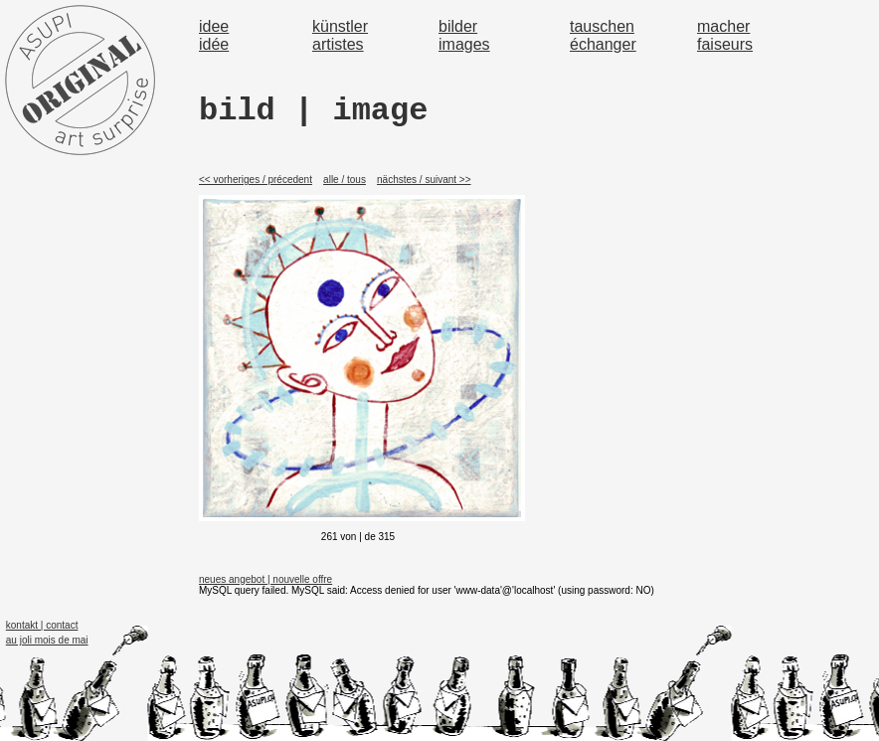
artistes (338, 44)
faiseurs (725, 44)
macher (723, 26)
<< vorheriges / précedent (255, 179)
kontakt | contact (42, 625)
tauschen (602, 26)
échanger (603, 44)
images (464, 44)
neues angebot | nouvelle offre (265, 579)
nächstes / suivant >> (424, 179)
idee (214, 26)
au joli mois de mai (47, 640)
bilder (458, 26)
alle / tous (344, 179)
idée (214, 44)
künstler (340, 26)
